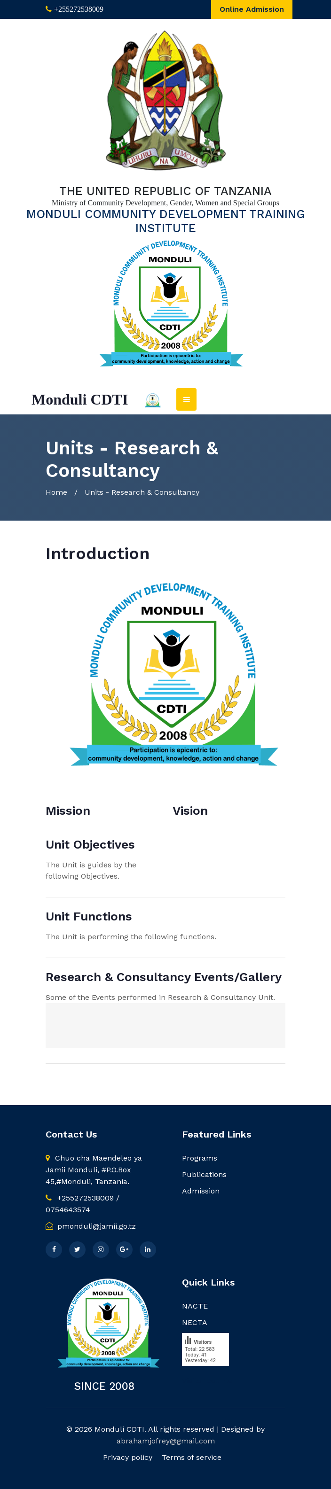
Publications (204, 1174)
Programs (199, 1158)
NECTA (194, 1322)
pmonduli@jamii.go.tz (91, 1226)
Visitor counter (209, 1380)
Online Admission (252, 9)
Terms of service (191, 1457)
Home (56, 492)
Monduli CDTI (80, 399)
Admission (201, 1190)
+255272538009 (78, 9)
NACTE (195, 1306)
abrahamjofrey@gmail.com (166, 1440)
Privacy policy (127, 1457)
